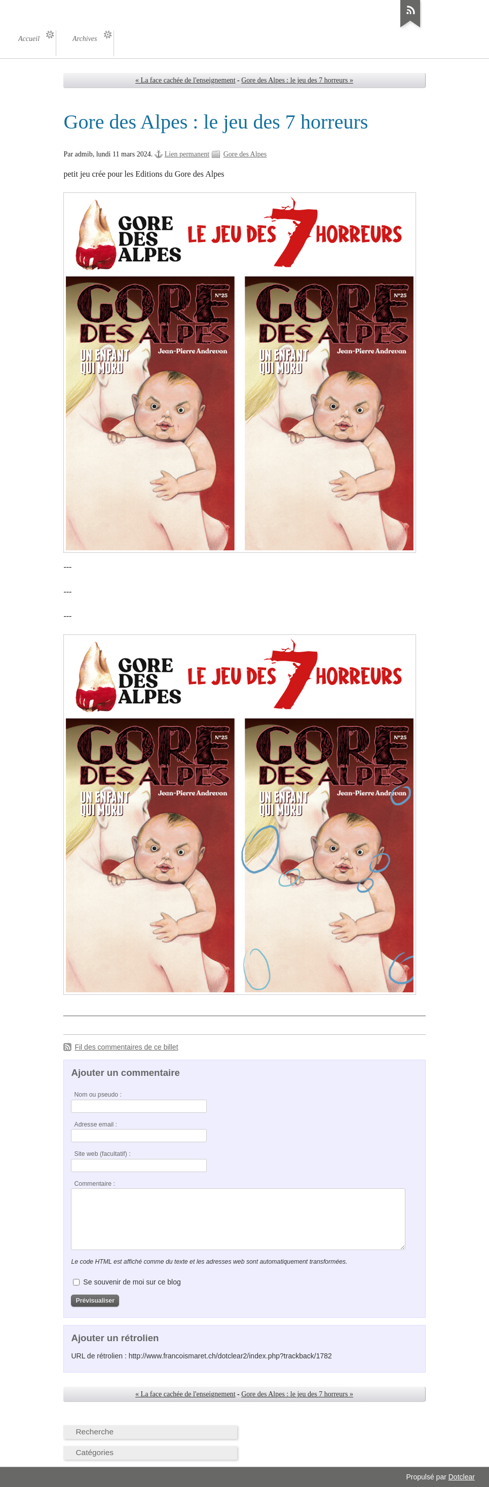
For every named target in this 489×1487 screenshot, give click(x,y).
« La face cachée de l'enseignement (185, 80)
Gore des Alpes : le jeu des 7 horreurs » (297, 80)
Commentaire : (94, 1183)
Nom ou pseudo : (97, 1094)
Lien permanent (187, 154)
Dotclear (461, 1477)
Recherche (95, 1431)
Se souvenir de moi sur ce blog (131, 1282)
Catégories (95, 1452)
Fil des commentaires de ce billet (126, 1047)
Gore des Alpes (245, 154)
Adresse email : (95, 1124)
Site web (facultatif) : (102, 1153)
